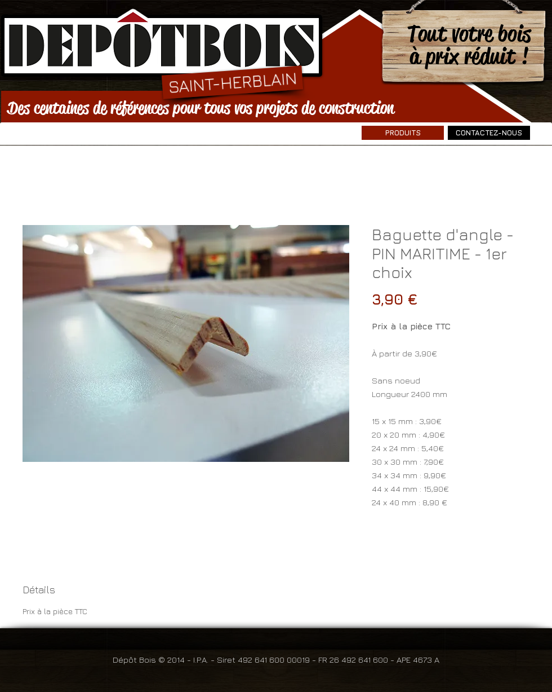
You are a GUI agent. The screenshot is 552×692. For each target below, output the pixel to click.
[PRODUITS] (403, 133)
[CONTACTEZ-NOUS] (489, 133)
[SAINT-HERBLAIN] (232, 82)
